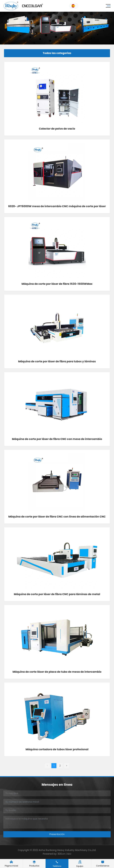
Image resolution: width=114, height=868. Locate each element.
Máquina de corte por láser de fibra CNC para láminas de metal (57, 594)
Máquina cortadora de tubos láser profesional (57, 749)
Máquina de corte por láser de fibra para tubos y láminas (57, 361)
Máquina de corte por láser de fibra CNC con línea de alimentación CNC (57, 517)
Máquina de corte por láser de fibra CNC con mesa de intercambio (57, 439)
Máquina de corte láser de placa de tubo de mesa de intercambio (57, 672)
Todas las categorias (57, 53)
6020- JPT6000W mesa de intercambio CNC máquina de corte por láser (57, 206)
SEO (69, 853)
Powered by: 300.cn (54, 853)
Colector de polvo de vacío (57, 129)
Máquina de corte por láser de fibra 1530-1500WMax (57, 284)
